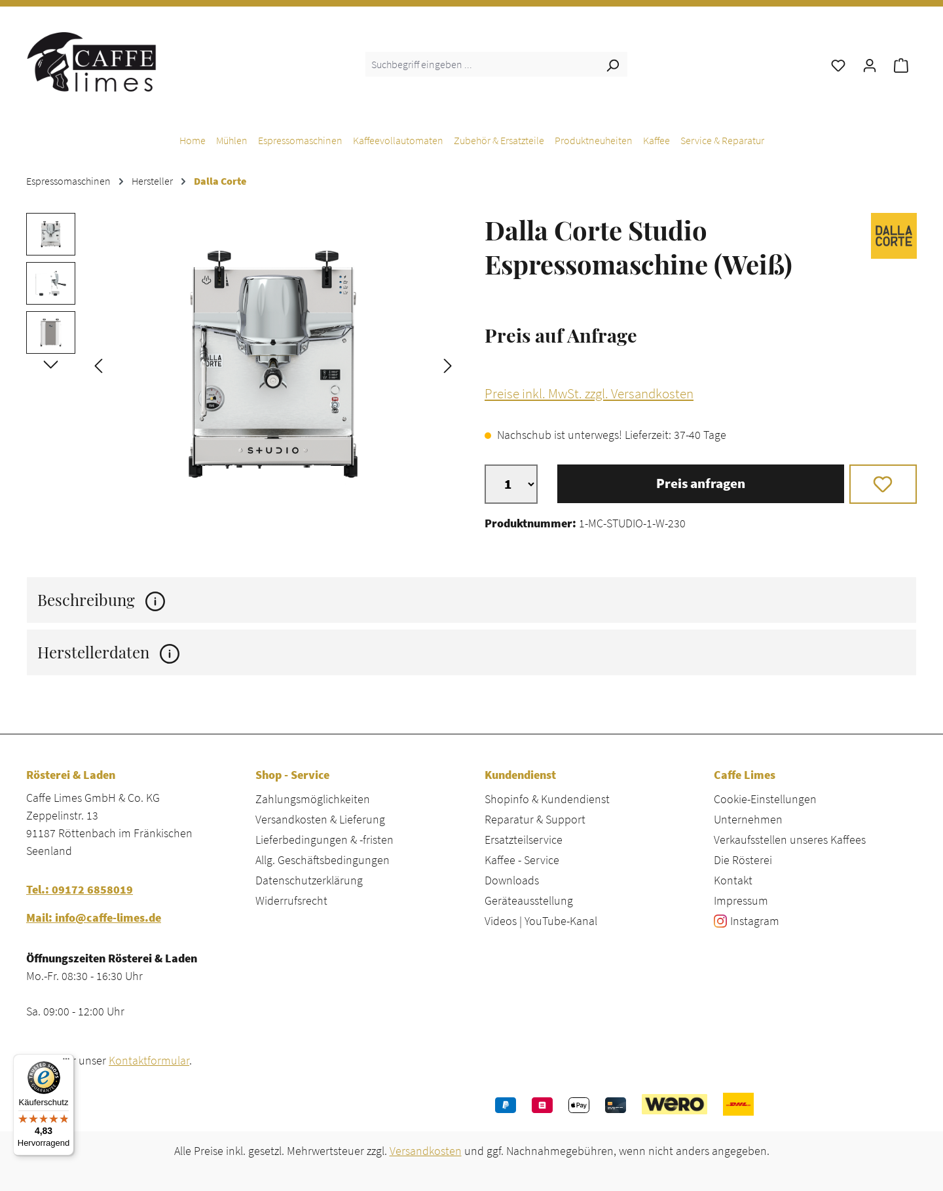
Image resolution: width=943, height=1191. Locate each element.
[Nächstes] (448, 364)
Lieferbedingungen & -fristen (324, 839)
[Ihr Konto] (869, 64)
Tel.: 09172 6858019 (79, 889)
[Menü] (66, 1062)
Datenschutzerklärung (309, 880)
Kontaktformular (149, 1060)
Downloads (512, 880)
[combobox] (481, 64)
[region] (242, 364)
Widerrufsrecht (291, 900)
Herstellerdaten (108, 652)
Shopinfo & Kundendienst (547, 798)
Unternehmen (748, 819)
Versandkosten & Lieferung (320, 819)
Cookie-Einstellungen (765, 798)
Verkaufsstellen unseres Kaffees (790, 839)
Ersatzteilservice (524, 839)
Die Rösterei (743, 859)
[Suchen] (612, 64)
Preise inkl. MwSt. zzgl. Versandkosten (589, 393)
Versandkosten (426, 1150)
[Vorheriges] (98, 364)
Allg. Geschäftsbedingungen (322, 859)
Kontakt (733, 880)
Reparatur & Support (535, 819)
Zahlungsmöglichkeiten (312, 798)
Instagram (754, 920)
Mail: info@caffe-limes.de (93, 917)
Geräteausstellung (529, 900)
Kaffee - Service (522, 859)
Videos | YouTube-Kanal (541, 920)
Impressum (741, 900)
